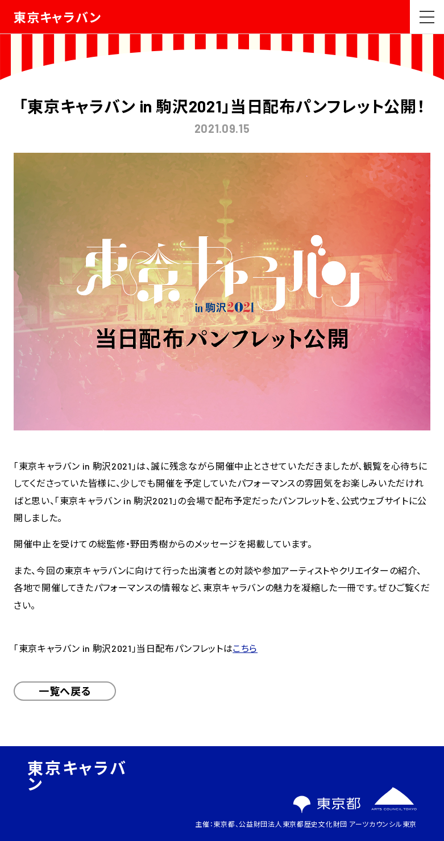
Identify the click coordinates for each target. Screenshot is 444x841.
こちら (245, 648)
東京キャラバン (57, 17)
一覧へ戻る (65, 691)
